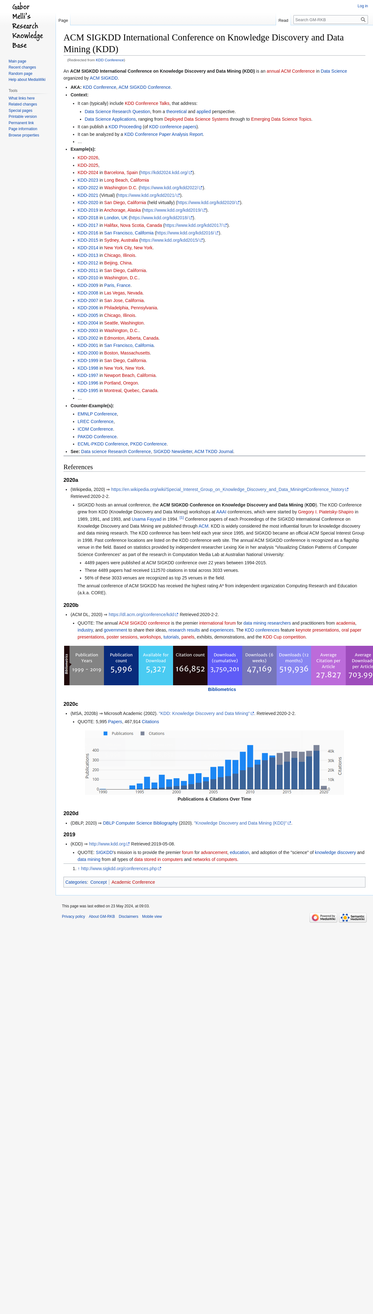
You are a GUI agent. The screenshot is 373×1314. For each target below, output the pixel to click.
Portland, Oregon (121, 382)
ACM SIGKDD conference (144, 623)
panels (187, 636)
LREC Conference (96, 421)
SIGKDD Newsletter (172, 451)
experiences (222, 630)
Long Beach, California (126, 180)
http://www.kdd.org (107, 843)
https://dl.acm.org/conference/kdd (141, 614)
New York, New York (124, 368)
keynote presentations (317, 630)
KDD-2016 (88, 232)
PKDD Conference (148, 443)
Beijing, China (117, 262)
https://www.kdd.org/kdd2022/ (169, 187)
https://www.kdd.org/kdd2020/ (206, 202)
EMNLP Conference (97, 413)
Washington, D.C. (121, 277)
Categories (76, 882)
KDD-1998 (88, 368)
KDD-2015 (88, 240)
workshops (150, 636)
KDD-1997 (88, 375)
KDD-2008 (88, 292)
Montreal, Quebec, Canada (130, 390)
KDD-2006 (88, 307)
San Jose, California (124, 300)
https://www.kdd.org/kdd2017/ (194, 225)
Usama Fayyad (146, 519)
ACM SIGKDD (104, 78)
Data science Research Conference (116, 451)
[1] (182, 517)
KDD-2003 (88, 330)
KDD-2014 (88, 247)
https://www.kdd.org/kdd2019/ (172, 210)
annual (273, 71)
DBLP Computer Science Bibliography (140, 823)
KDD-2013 (88, 255)
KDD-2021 (88, 195)
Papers (115, 721)
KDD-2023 (88, 180)
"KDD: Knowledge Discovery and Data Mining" (204, 713)
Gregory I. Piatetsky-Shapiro (326, 511)
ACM (203, 526)
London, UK (116, 217)
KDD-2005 (88, 315)
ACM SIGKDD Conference (144, 87)
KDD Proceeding (125, 126)
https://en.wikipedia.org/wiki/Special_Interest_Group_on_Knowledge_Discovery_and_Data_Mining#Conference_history (227, 489)
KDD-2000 (88, 352)
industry (85, 630)
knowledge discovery (335, 852)
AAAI (221, 511)
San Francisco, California (128, 232)
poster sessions (122, 636)
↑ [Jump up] (79, 868)
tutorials (171, 636)
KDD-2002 (88, 338)
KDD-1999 (88, 360)
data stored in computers (158, 859)
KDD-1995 (88, 390)
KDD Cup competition (284, 636)
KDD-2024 (88, 172)
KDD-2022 (88, 187)
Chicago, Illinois (119, 255)
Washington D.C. (120, 187)
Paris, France (117, 285)
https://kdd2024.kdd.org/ (164, 172)
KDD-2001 (88, 345)
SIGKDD (104, 852)
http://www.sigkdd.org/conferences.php (119, 868)
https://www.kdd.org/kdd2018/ (159, 217)
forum (187, 852)
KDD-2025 (88, 165)
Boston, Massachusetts (127, 352)
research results (184, 630)
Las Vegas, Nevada (123, 292)
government (115, 630)
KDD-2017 (88, 225)
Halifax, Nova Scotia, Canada (133, 225)
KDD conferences (262, 630)
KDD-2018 (88, 217)
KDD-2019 (88, 210)
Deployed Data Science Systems (196, 119)
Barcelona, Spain (121, 172)
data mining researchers (267, 623)
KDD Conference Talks (147, 103)
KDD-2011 (88, 270)
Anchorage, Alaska (122, 210)
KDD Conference (110, 60)
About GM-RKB (102, 916)
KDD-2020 (88, 202)
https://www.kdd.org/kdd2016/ (185, 232)
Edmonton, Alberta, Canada (131, 338)
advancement (214, 852)
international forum (217, 623)
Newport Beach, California (130, 375)
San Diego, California (125, 202)
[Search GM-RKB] (330, 19)
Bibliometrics (222, 689)
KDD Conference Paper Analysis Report (163, 134)
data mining (89, 859)
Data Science (334, 71)
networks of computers (215, 859)
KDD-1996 (88, 382)
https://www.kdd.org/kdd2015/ (170, 240)
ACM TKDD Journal (214, 451)
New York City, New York (128, 247)
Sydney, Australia (121, 240)
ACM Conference (298, 71)
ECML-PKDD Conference (103, 443)
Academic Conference (133, 882)
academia (345, 623)
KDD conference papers (172, 126)
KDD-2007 (88, 300)
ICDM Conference (95, 429)
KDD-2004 (88, 322)
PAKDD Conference (97, 436)
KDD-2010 (88, 277)
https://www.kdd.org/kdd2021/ (146, 195)
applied (203, 111)
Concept (98, 882)
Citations (150, 721)
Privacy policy (73, 916)
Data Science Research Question (117, 111)
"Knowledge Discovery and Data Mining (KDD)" (240, 823)
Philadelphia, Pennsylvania (130, 307)
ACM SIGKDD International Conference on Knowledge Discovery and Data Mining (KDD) (162, 71)
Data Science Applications (110, 119)
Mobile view (152, 916)
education (239, 852)
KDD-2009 (88, 285)
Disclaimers (128, 916)
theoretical (176, 111)
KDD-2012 (88, 262)
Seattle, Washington (124, 322)
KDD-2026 (88, 157)
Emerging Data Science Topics (281, 119)
